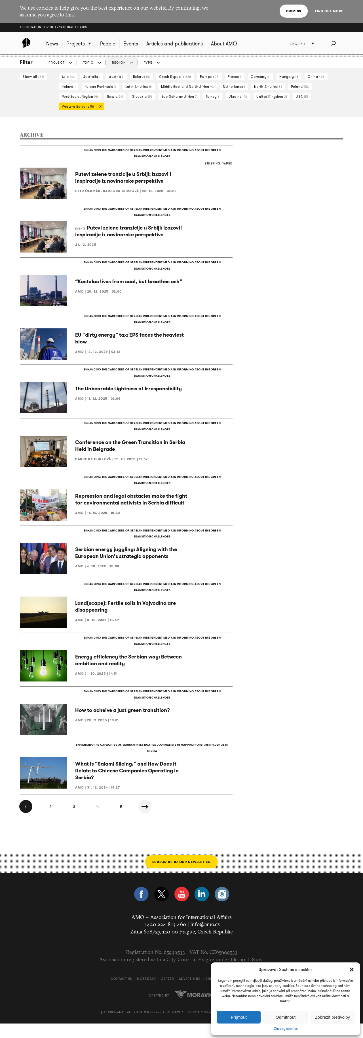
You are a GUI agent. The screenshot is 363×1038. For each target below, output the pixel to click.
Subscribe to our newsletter (181, 876)
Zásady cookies (285, 1028)
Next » (153, 821)
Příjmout (239, 1017)
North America (268, 86)
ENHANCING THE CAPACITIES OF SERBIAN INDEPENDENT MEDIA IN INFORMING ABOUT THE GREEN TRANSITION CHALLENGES (151, 153)
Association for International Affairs (53, 27)
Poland (300, 86)
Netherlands (234, 86)
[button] (351, 969)
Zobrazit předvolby (332, 1017)
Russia (115, 96)
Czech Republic (175, 76)
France (235, 76)
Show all (34, 76)
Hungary (289, 76)
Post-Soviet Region (80, 96)
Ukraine (238, 96)
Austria (116, 76)
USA (302, 96)
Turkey (213, 96)
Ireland (68, 86)
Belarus (141, 76)
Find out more (329, 11)
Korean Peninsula (100, 86)
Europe (209, 76)
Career (167, 993)
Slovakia (142, 96)
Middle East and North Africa (187, 86)
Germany (260, 76)
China (316, 76)
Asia (68, 76)
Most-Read (146, 993)
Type (148, 62)
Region (119, 62)
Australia (91, 76)
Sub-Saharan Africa (179, 96)
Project (56, 62)
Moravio (194, 1008)
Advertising (190, 993)
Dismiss (293, 11)
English (298, 44)
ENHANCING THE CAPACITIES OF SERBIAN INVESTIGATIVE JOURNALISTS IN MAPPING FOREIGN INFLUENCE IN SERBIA (152, 762)
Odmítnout (286, 1017)
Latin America (138, 86)
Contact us (121, 993)
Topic (88, 62)
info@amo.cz (205, 938)
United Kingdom (271, 96)
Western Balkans (80, 107)
